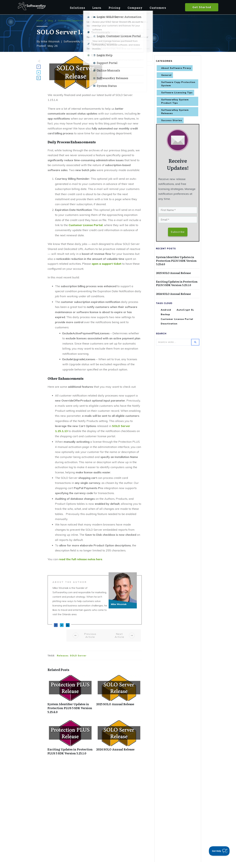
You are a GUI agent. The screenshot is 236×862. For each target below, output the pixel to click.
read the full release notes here (80, 559)
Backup (165, 315)
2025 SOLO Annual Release (119, 696)
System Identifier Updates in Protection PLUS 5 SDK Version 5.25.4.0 (70, 696)
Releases (62, 655)
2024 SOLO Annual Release (119, 739)
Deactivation (169, 324)
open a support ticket (106, 263)
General (166, 75)
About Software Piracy (176, 68)
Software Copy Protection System (178, 84)
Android (166, 310)
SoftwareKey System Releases (175, 112)
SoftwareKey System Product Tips (175, 101)
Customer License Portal (86, 225)
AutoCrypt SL (185, 310)
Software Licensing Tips (177, 92)
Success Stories (171, 120)
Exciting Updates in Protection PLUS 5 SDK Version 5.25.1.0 (70, 739)
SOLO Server (78, 655)
